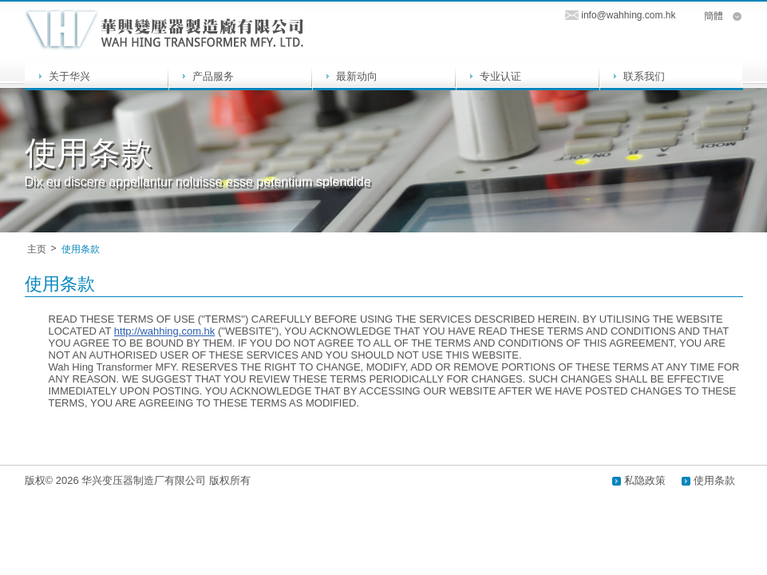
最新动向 (357, 76)
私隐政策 (645, 480)
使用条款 (714, 480)
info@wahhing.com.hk (628, 15)
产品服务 (213, 76)
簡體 (713, 16)
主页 (36, 249)
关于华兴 (69, 76)
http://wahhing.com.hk (164, 331)
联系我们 (644, 76)
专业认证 (500, 76)
